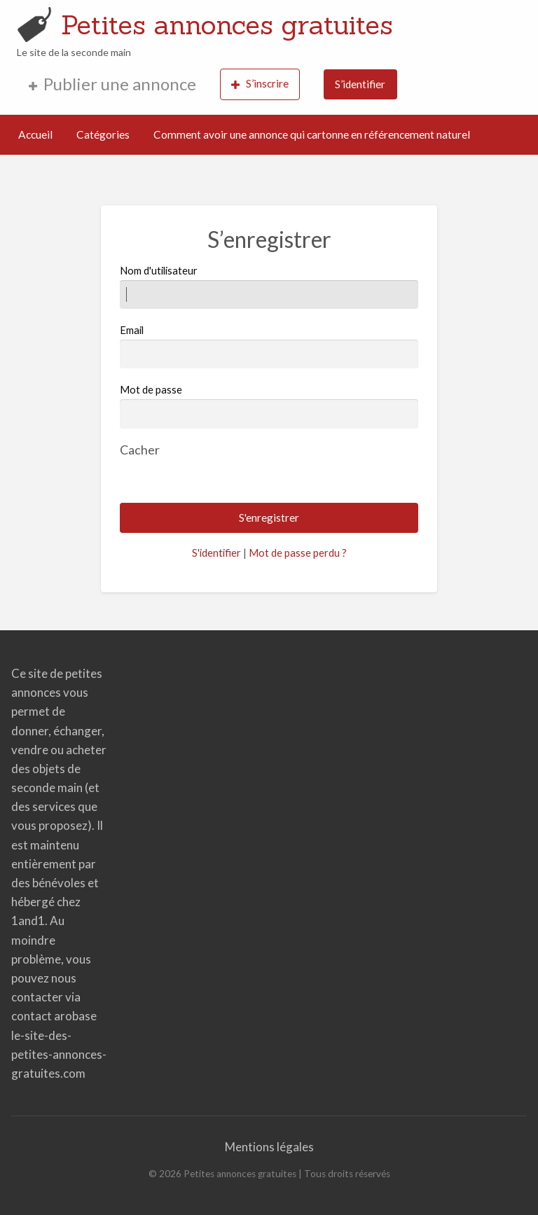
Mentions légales (269, 1146)
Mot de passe (151, 389)
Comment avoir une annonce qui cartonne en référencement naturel (311, 134)
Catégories (103, 134)
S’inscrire (260, 83)
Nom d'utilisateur (269, 286)
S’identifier (360, 84)
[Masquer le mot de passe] (140, 449)
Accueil (35, 134)
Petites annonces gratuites (227, 24)
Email (269, 346)
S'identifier (216, 552)
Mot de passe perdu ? (298, 552)
